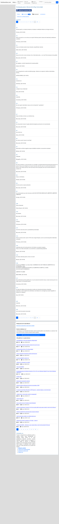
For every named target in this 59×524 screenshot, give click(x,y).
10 (35, 429)
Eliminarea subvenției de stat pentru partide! (25, 325)
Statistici (43, 14)
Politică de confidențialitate (23, 16)
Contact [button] (41, 1)
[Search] (50, 2)
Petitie (18, 14)
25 (37, 22)
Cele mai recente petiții (27, 2)
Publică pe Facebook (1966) (23, 10)
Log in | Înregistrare (34, 2)
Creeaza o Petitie (20, 2)
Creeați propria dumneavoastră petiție (31, 335)
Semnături (26, 14)
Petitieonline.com (6, 2)
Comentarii (35, 14)
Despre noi (20, 452)
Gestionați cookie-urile (23, 450)
